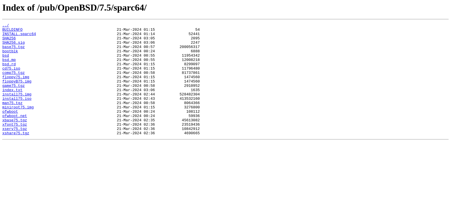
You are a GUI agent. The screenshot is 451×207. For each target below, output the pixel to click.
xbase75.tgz (14, 139)
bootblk (10, 57)
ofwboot (10, 129)
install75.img (16, 108)
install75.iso (16, 113)
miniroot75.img (18, 124)
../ (5, 25)
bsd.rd (9, 72)
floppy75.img (15, 88)
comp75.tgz (13, 82)
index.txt (12, 103)
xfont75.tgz (14, 144)
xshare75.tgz (15, 155)
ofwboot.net (14, 134)
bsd (5, 62)
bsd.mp (9, 67)
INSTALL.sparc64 (19, 36)
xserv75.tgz (14, 150)
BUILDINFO (12, 31)
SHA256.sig (13, 46)
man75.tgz (12, 119)
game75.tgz (13, 98)
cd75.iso (11, 77)
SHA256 (9, 41)
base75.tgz (13, 51)
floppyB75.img (16, 93)
